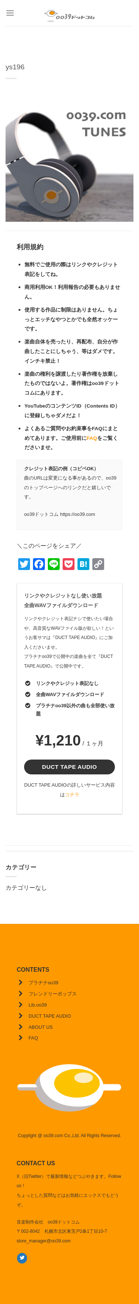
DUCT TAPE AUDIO (50, 1016)
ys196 (15, 67)
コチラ (72, 794)
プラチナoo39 (43, 982)
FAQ (92, 438)
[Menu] (10, 13)
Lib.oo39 (38, 1005)
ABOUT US (41, 1027)
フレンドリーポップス (53, 994)
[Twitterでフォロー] (22, 1258)
